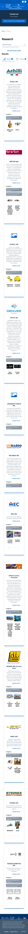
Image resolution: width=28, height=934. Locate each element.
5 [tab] (17, 131)
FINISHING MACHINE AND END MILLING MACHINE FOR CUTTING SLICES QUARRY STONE (10, 630)
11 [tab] (18, 133)
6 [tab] (19, 131)
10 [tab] (16, 133)
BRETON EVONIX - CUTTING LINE (17, 208)
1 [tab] (8, 131)
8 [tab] (11, 133)
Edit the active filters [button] (14, 50)
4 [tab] (14, 131)
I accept (23, 931)
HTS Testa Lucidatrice (17, 285)
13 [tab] (20, 375)
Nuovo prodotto (10, 898)
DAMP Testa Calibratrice (10, 285)
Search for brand (6, 44)
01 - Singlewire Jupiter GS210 (10, 704)
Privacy (6, 931)
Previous (5, 126)
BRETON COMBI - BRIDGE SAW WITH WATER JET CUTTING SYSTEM (10, 210)
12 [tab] (18, 375)
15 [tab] (13, 774)
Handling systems (17, 540)
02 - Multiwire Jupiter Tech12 (17, 704)
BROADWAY (10, 830)
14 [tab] (21, 772)
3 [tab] (12, 131)
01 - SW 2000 (10, 768)
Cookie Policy (14, 931)
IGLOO (17, 830)
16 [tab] (16, 774)
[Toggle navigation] (2, 6)
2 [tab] (10, 131)
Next (23, 126)
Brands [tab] (8, 59)
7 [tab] (21, 131)
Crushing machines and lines (9, 541)
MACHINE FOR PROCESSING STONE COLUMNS (17, 626)
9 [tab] (13, 133)
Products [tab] (21, 59)
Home (3, 31)
